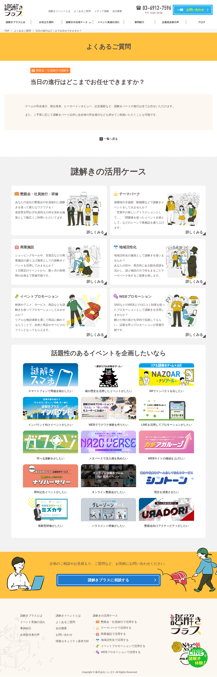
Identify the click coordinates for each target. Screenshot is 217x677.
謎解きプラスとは (15, 22)
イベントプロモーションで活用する (124, 647)
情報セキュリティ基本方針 (72, 642)
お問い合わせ (64, 636)
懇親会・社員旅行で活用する (120, 623)
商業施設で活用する (114, 635)
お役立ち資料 (46, 22)
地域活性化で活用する (115, 641)
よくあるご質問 (82, 11)
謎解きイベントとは (59, 11)
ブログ (201, 22)
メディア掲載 (101, 11)
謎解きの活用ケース (76, 22)
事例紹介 (139, 22)
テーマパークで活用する (117, 629)
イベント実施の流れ (108, 22)
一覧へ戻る (111, 138)
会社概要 (117, 11)
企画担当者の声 (170, 22)
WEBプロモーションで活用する (121, 653)
